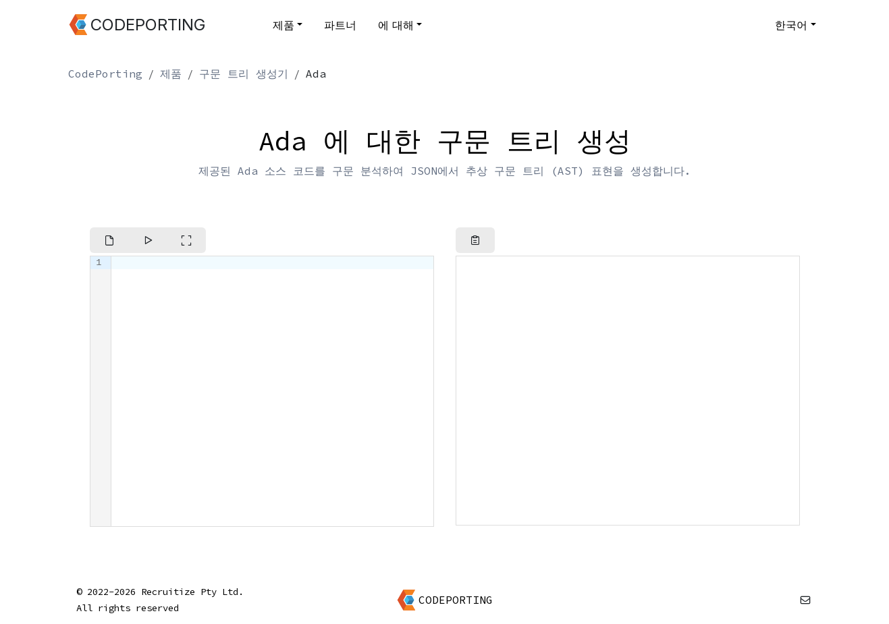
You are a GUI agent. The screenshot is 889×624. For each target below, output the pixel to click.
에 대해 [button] (396, 25)
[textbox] (272, 391)
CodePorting (105, 73)
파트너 (340, 25)
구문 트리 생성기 (243, 73)
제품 (171, 73)
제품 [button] (283, 25)
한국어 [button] (791, 25)
